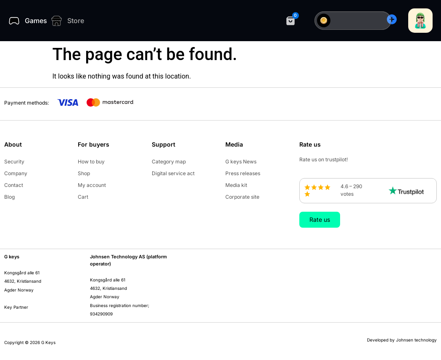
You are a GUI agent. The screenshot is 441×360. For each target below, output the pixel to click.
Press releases (242, 173)
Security (14, 161)
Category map (169, 161)
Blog (9, 197)
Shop (84, 173)
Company (15, 173)
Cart (83, 197)
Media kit (236, 185)
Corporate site (242, 197)
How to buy (91, 161)
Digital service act (173, 173)
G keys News (240, 161)
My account (92, 185)
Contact (13, 185)
